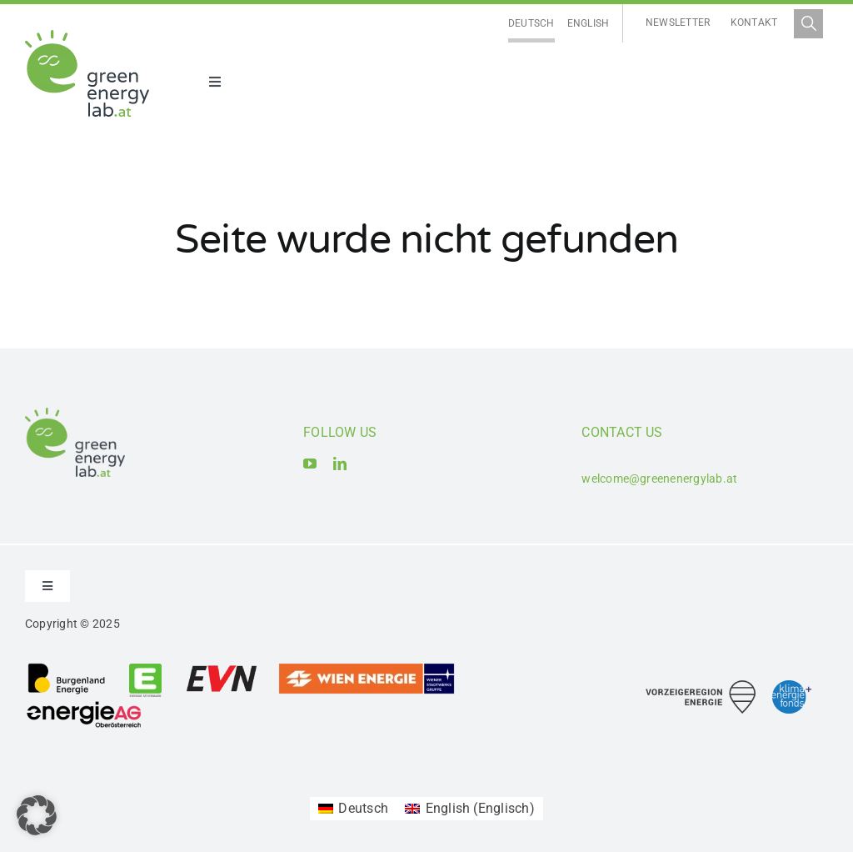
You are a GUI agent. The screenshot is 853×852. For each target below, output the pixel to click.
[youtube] (310, 463)
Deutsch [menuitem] (531, 23)
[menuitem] (531, 24)
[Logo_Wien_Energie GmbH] (366, 668)
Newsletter (678, 22)
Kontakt (754, 22)
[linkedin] (340, 463)
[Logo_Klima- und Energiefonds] (791, 686)
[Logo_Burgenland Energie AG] (66, 668)
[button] (36, 815)
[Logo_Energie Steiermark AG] (145, 668)
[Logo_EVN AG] (222, 668)
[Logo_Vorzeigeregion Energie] (701, 686)
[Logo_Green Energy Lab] (87, 36)
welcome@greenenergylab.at (659, 478)
